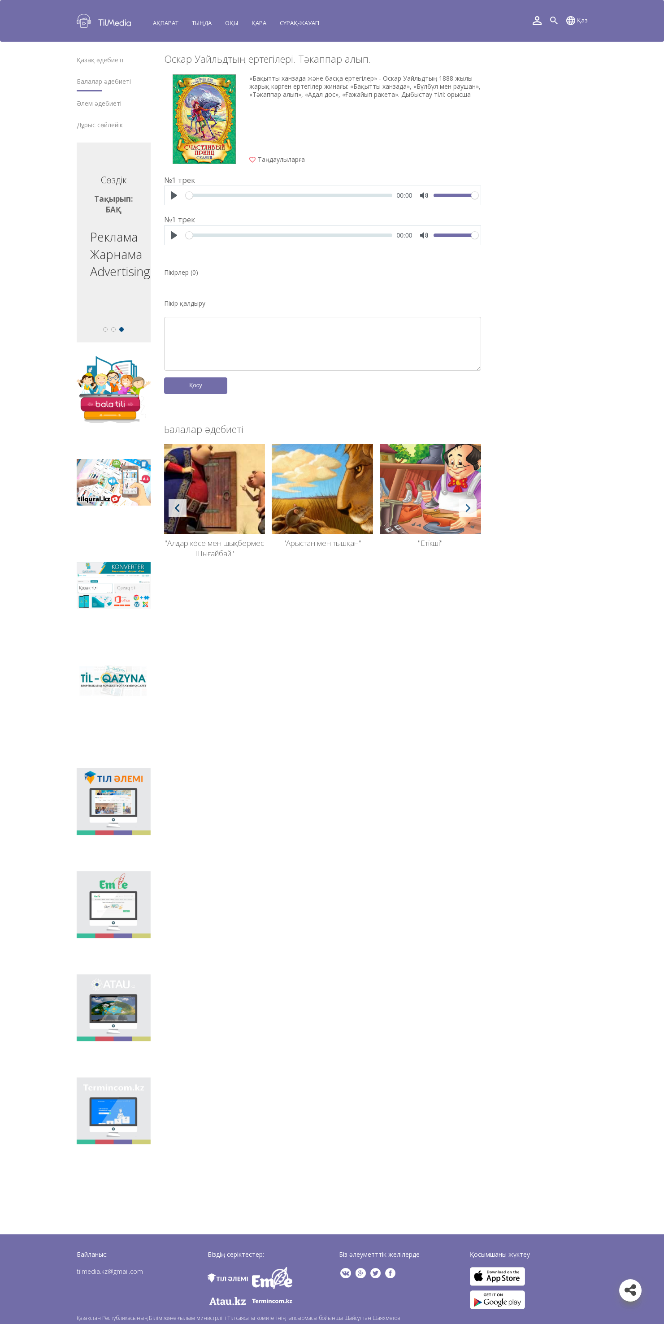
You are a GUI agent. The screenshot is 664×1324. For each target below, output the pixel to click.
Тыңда (202, 23)
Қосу (195, 385)
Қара (259, 23)
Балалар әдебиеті (104, 82)
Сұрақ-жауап (299, 23)
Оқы (231, 23)
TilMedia (106, 21)
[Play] (174, 195)
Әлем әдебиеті (99, 104)
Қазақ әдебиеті (100, 60)
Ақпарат (165, 23)
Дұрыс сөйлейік (100, 125)
